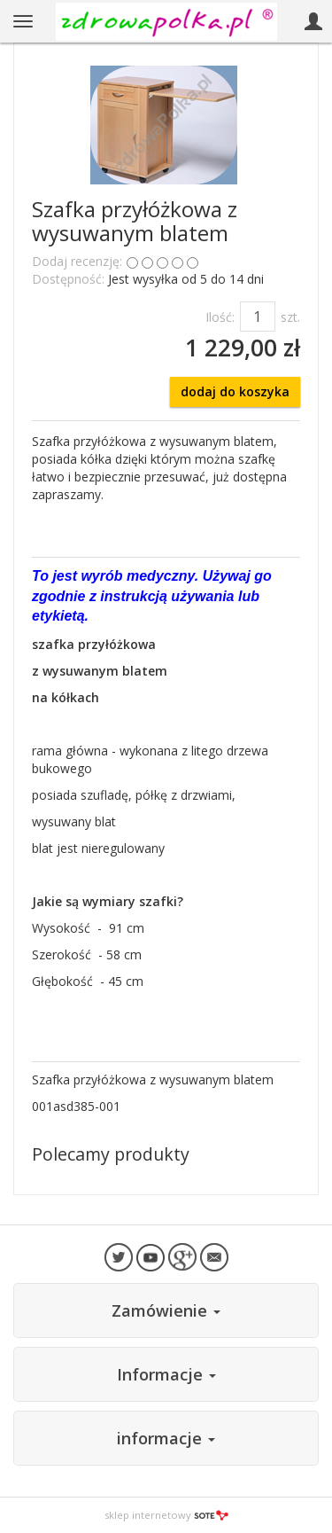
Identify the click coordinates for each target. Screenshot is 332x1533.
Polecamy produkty (110, 1154)
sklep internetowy (166, 1514)
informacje (166, 1438)
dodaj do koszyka (235, 391)
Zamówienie (166, 1310)
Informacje (166, 1374)
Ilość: (220, 317)
